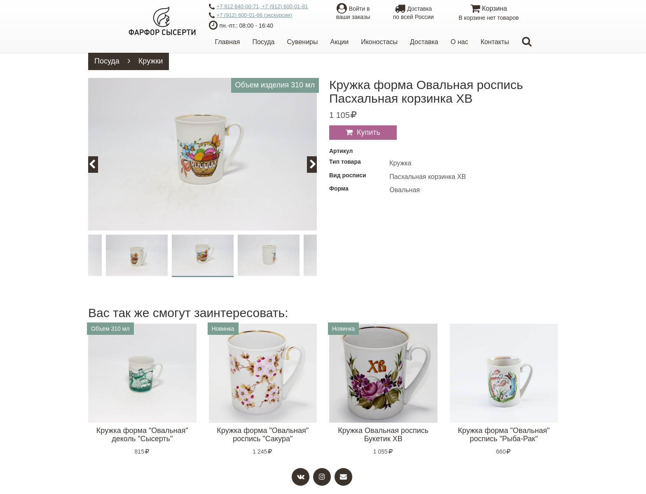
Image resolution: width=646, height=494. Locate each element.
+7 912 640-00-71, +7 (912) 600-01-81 (258, 7)
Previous (97, 164)
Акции (339, 41)
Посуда (263, 41)
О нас (459, 41)
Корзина (488, 13)
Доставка (424, 41)
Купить (368, 132)
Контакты (494, 41)
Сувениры (302, 41)
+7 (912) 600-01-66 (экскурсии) (250, 15)
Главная (227, 41)
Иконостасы (379, 41)
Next (316, 164)
